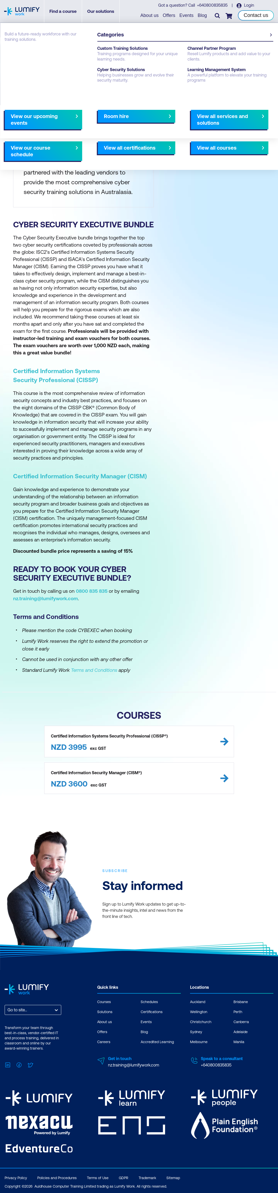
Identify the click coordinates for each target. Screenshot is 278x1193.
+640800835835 (212, 5)
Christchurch (200, 1022)
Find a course (63, 11)
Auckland (197, 1002)
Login (248, 5)
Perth (238, 1012)
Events (187, 15)
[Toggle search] (217, 15)
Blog (202, 15)
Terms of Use (98, 1176)
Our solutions (101, 11)
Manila (239, 1042)
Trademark (147, 1176)
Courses (104, 1002)
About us (150, 15)
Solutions (104, 1012)
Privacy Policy (16, 1176)
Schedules (149, 1002)
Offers (169, 15)
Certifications (152, 1012)
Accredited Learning (157, 1042)
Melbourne (199, 1042)
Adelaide (241, 1032)
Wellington (198, 1012)
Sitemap (173, 1176)
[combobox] (7, 1009)
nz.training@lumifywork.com (133, 1064)
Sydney (196, 1032)
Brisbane (241, 1002)
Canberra (241, 1022)
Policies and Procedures (57, 1176)
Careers (103, 1042)
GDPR (123, 1176)
